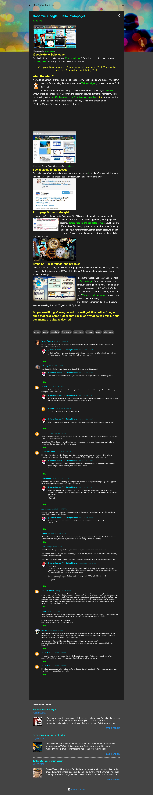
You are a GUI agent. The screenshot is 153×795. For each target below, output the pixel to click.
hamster (37, 332)
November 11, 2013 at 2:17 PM (58, 666)
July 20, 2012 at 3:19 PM (62, 478)
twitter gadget (108, 332)
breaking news (39, 61)
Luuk (43, 547)
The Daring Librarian (44, 5)
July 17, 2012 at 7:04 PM (56, 387)
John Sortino (66, 332)
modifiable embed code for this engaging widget (74, 97)
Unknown (44, 387)
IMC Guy (44, 366)
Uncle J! (44, 653)
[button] (119, 16)
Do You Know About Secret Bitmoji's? (49, 735)
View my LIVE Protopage (94, 295)
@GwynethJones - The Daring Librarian (63, 350)
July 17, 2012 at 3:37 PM (61, 341)
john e (43, 611)
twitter (98, 332)
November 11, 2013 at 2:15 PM (58, 653)
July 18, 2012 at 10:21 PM (63, 408)
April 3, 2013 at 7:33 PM (54, 611)
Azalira (44, 630)
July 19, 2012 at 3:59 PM (86, 460)
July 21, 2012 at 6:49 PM (86, 487)
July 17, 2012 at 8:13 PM (86, 350)
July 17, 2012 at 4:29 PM (56, 366)
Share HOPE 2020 (48, 452)
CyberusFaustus (47, 591)
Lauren (44, 534)
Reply (43, 361)
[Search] (123, 6)
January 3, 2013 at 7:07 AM (54, 547)
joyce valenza (78, 332)
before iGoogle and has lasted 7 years (87, 223)
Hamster (109, 90)
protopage (89, 332)
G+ (89, 173)
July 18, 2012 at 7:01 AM (58, 433)
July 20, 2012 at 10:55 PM (59, 509)
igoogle (45, 332)
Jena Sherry (55, 332)
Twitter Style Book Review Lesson (48, 761)
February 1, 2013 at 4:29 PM (63, 591)
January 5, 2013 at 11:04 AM (87, 563)
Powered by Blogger (76, 789)
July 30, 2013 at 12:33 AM (55, 630)
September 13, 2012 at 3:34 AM (57, 534)
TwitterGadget (88, 83)
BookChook (45, 433)
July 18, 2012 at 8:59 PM (63, 452)
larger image (49, 51)
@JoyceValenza (72, 58)
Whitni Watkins (47, 341)
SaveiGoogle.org (47, 478)
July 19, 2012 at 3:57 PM (86, 419)
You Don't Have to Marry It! (44, 709)
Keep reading (112, 728)
